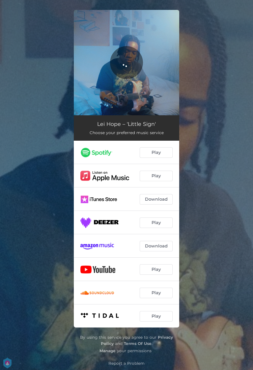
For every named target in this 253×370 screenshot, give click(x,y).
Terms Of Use (138, 343)
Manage (107, 350)
